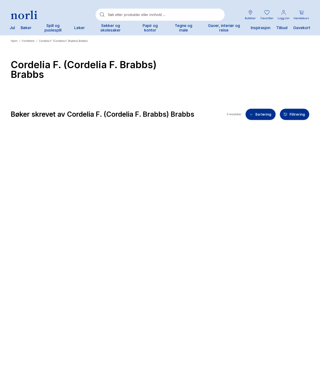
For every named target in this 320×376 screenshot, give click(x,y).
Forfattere (28, 40)
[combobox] (160, 15)
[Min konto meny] (283, 15)
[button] (266, 15)
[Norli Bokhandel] (24, 15)
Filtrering (297, 114)
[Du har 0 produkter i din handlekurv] (301, 15)
